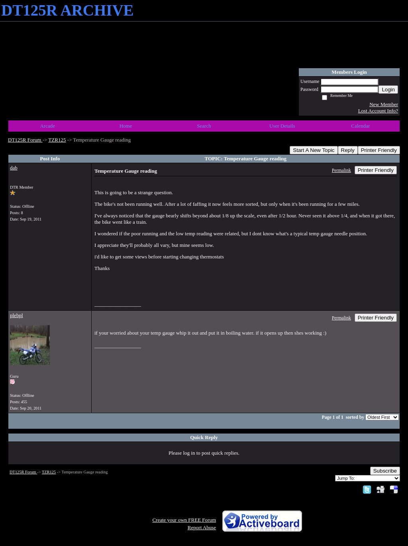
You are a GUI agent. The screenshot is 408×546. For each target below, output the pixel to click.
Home (126, 126)
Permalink (341, 170)
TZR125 (57, 140)
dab (14, 168)
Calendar (360, 126)
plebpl (16, 315)
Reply (348, 150)
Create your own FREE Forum (184, 520)
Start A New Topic (313, 150)
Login (388, 90)
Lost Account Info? (378, 111)
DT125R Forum (25, 140)
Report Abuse (202, 527)
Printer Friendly (379, 150)
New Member (383, 104)
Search (204, 126)
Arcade (47, 126)
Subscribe (385, 471)
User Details (282, 126)
